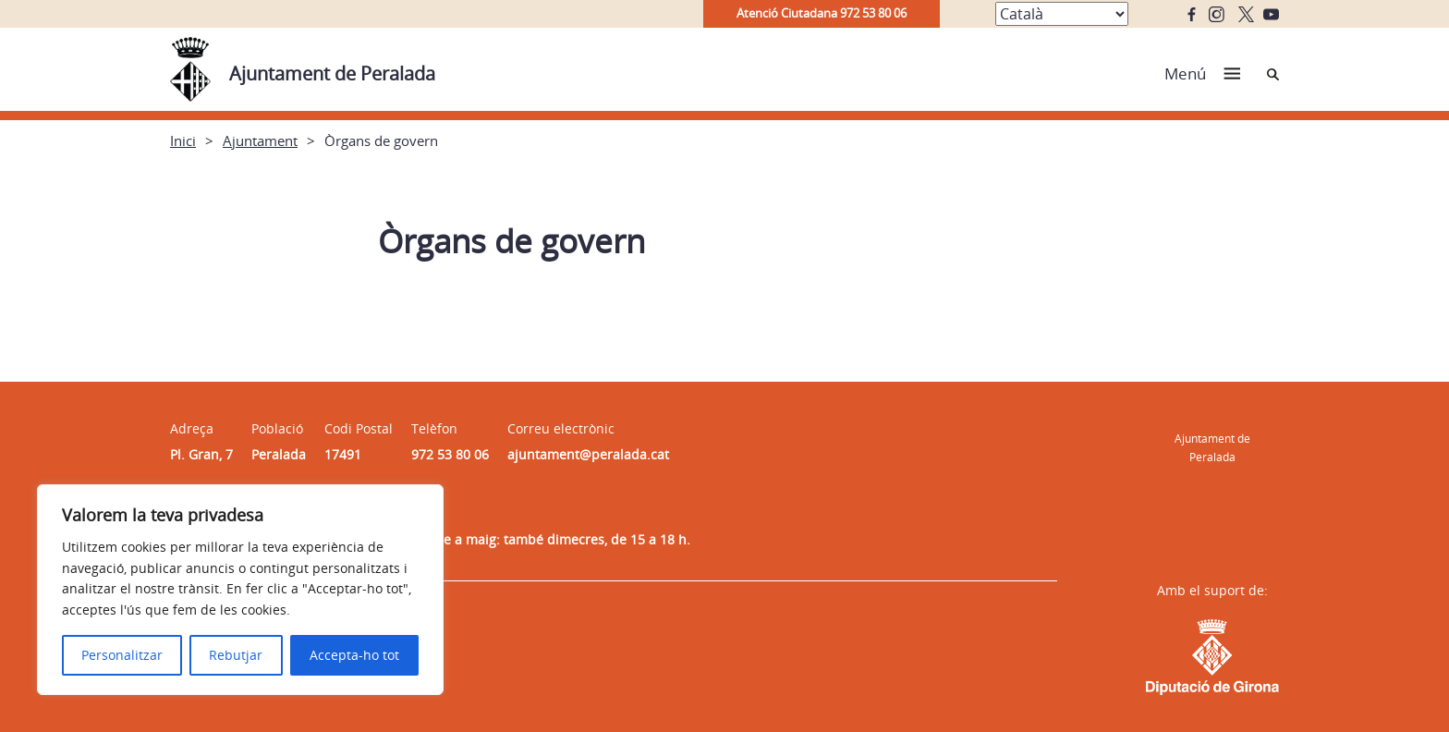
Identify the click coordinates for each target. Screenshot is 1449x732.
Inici (183, 140)
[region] (240, 589)
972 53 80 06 (450, 454)
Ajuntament (260, 140)
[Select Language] (1061, 14)
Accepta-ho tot (354, 655)
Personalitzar (122, 655)
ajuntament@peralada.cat (588, 454)
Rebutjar (235, 655)
